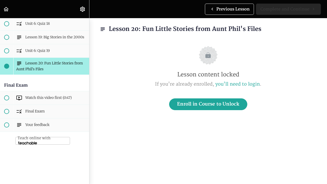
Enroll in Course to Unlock (208, 104)
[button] (6, 9)
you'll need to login (237, 84)
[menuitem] (82, 9)
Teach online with (34, 140)
